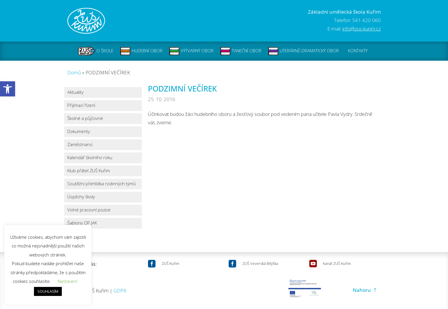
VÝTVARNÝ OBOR (191, 51)
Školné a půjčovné (85, 118)
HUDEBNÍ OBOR (141, 51)
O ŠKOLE (95, 51)
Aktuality (75, 92)
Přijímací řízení (81, 105)
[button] (7, 88)
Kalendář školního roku (89, 157)
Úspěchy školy (81, 197)
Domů (74, 72)
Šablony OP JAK (82, 223)
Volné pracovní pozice (89, 210)
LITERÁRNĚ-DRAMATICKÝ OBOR (303, 51)
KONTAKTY (357, 51)
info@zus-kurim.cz (361, 28)
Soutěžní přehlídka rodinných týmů (101, 184)
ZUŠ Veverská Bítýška (260, 263)
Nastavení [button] (67, 281)
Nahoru (362, 290)
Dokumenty (78, 131)
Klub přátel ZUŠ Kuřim (88, 170)
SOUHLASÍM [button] (47, 291)
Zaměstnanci (80, 144)
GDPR (119, 290)
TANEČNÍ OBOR (240, 51)
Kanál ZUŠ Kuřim (337, 263)
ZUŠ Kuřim (170, 263)
